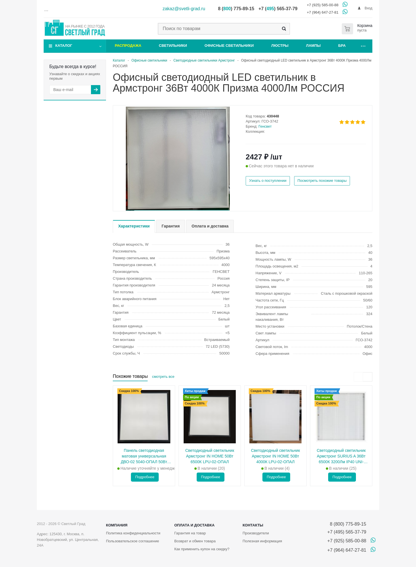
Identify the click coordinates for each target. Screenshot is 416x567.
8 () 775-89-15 (236, 8)
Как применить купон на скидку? (202, 549)
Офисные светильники (229, 45)
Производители (256, 533)
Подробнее (144, 477)
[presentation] (358, 376)
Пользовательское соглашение (132, 541)
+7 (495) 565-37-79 (346, 532)
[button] (178, 210)
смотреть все (163, 376)
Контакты (253, 525)
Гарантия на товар (190, 533)
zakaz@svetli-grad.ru (184, 8)
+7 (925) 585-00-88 (323, 5)
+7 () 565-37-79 (277, 8)
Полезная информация (262, 541)
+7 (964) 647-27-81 (323, 12)
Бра (342, 45)
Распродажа (128, 45)
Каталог (63, 45)
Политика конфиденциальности (133, 533)
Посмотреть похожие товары (322, 180)
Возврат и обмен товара (195, 541)
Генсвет (265, 126)
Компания (117, 525)
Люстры (279, 45)
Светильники (173, 45)
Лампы (313, 45)
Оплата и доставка (194, 525)
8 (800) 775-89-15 (346, 524)
